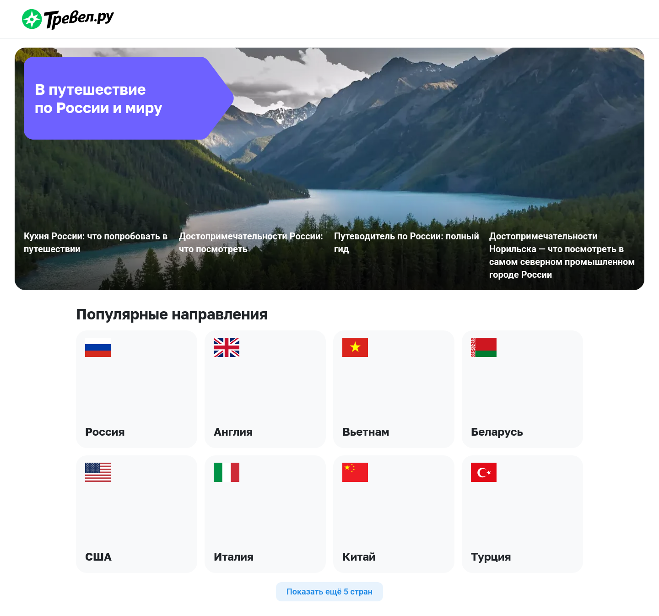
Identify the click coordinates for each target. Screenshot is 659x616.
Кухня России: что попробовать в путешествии (95, 242)
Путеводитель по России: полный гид (406, 242)
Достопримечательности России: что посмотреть (251, 242)
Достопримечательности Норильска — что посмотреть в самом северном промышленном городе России (562, 255)
